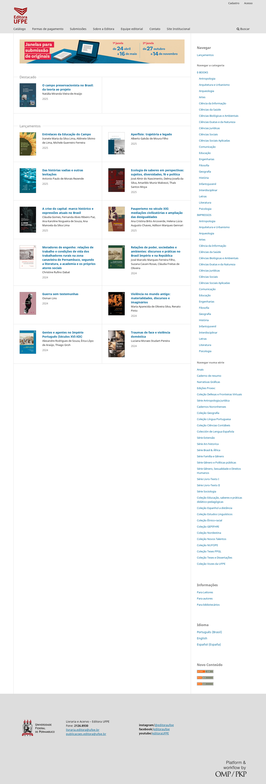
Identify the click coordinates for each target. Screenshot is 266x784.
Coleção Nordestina (209, 533)
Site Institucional (178, 29)
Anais (200, 369)
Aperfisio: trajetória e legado (151, 134)
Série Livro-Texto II (208, 485)
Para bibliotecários (208, 604)
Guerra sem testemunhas (60, 294)
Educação (205, 153)
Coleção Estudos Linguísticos (214, 514)
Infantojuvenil (207, 184)
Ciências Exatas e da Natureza (217, 122)
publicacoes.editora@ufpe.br (86, 734)
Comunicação (207, 147)
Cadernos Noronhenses (211, 407)
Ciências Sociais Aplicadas (214, 140)
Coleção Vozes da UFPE (211, 564)
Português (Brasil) (209, 632)
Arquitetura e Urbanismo (214, 85)
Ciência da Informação (212, 103)
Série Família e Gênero (210, 456)
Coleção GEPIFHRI (208, 526)
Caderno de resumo (209, 376)
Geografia (205, 171)
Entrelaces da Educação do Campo (66, 134)
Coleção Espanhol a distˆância (214, 508)
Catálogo (19, 29)
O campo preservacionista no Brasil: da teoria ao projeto (68, 87)
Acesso (248, 3)
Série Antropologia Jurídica (213, 400)
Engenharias (206, 159)
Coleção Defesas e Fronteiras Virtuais (219, 394)
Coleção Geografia (208, 413)
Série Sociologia (206, 491)
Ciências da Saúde (210, 109)
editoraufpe (161, 729)
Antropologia (207, 78)
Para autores (205, 598)
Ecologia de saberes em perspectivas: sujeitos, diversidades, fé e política (157, 172)
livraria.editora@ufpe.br (82, 730)
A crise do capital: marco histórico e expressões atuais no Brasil (67, 211)
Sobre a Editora (103, 29)
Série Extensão (206, 438)
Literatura (205, 202)
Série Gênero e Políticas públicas (216, 462)
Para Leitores (205, 592)
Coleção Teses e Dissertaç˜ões (214, 557)
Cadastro (233, 3)
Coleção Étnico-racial (209, 520)
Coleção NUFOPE (207, 545)
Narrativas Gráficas (208, 382)
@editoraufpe (164, 725)
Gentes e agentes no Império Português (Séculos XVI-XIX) (63, 334)
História (204, 178)
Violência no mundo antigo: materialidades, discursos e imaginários (151, 298)
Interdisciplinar (208, 190)
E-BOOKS (202, 72)
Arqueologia (206, 91)
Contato (154, 29)
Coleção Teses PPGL (209, 551)
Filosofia (204, 165)
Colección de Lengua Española (215, 431)
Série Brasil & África (208, 450)
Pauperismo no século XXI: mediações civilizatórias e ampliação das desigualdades (157, 213)
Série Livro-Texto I (208, 479)
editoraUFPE (160, 733)
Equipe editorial (132, 29)
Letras (203, 196)
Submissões (78, 29)
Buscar (243, 29)
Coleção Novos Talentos (211, 539)
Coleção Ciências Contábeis (213, 425)
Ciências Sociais (208, 134)
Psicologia (205, 209)
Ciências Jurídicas (209, 128)
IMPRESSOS (204, 215)
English (202, 638)
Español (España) (209, 644)
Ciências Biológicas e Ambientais (218, 116)
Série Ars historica (208, 444)
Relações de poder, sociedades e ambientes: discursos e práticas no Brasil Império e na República (155, 251)
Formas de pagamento (47, 29)
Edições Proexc (206, 388)
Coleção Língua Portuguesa (214, 419)
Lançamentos (205, 55)
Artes (202, 97)
